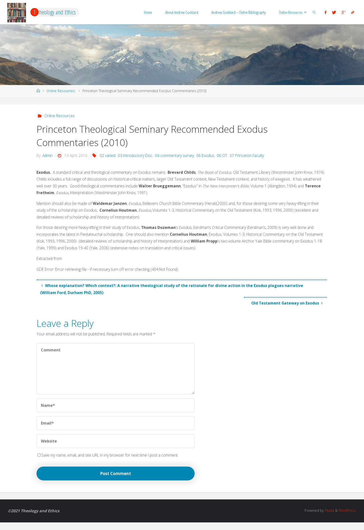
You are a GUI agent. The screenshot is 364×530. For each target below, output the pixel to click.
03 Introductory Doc (137, 157)
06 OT (224, 157)
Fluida (328, 518)
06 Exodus (208, 157)
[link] (314, 12)
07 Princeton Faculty (249, 157)
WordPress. (346, 518)
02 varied (109, 157)
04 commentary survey (176, 157)
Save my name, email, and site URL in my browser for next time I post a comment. (109, 461)
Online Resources (60, 90)
